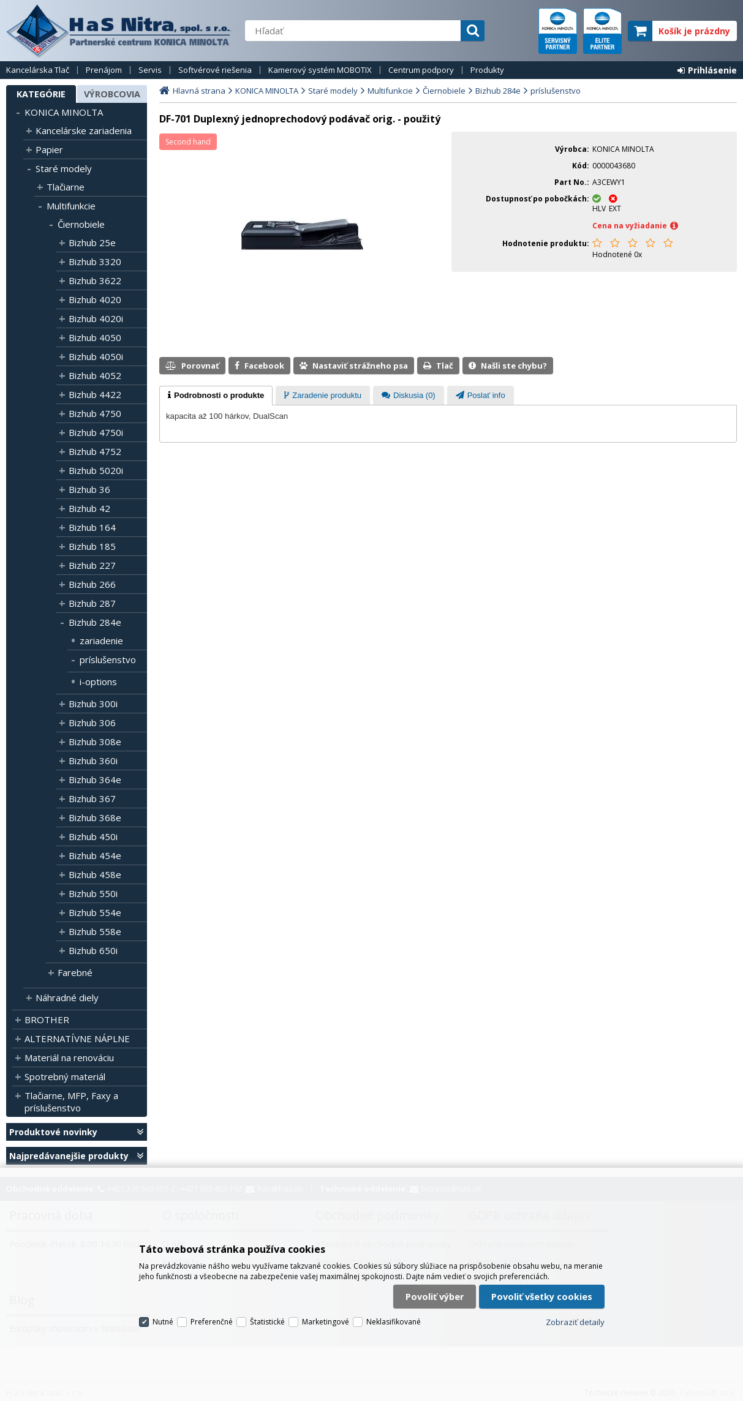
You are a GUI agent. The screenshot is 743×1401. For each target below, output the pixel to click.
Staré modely (64, 168)
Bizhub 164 (92, 527)
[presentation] (216, 395)
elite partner (602, 31)
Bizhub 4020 (95, 299)
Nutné (163, 1321)
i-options (98, 681)
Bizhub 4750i (96, 432)
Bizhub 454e (95, 855)
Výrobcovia (112, 94)
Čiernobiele (81, 224)
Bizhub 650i (93, 950)
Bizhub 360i (93, 760)
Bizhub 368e (95, 817)
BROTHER (47, 1019)
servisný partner (557, 31)
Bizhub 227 (92, 565)
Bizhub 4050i (96, 356)
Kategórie (41, 94)
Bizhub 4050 (95, 337)
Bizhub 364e (95, 779)
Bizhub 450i (93, 836)
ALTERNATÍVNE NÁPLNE (77, 1038)
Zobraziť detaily (575, 1322)
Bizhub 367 (92, 798)
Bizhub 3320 (95, 261)
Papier (49, 149)
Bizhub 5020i (96, 470)
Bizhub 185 (92, 546)
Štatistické (267, 1321)
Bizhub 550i (93, 893)
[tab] (216, 395)
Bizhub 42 (89, 508)
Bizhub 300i (93, 703)
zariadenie (101, 640)
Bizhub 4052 (95, 375)
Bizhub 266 (92, 584)
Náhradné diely (67, 997)
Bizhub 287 (92, 603)
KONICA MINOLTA (64, 112)
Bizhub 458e (95, 874)
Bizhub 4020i (96, 318)
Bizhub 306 (92, 722)
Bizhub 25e (92, 242)
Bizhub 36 (89, 489)
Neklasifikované (393, 1321)
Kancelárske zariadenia (84, 130)
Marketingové (325, 1321)
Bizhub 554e (95, 912)
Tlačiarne (66, 187)
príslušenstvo (108, 659)
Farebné (75, 972)
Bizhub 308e (95, 741)
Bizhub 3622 (95, 280)
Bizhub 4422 (95, 394)
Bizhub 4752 (95, 451)
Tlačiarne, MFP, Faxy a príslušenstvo (71, 1101)
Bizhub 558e (95, 931)
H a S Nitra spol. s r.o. (119, 30)
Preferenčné (211, 1321)
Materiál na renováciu (69, 1057)
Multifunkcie (71, 206)
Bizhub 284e (95, 622)
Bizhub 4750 (95, 413)
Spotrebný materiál (65, 1076)
